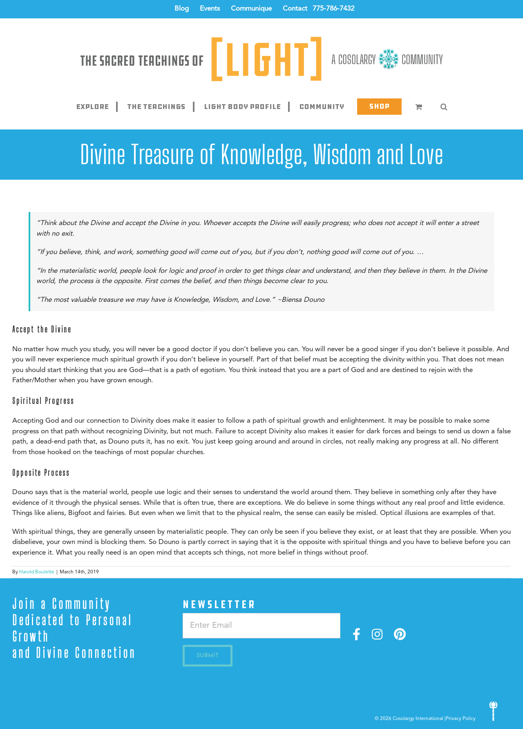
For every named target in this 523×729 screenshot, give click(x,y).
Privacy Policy (461, 718)
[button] (443, 106)
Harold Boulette (36, 572)
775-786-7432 (333, 8)
